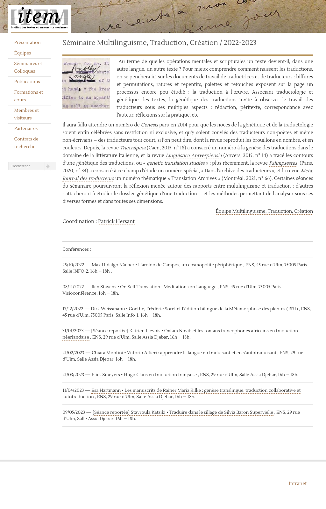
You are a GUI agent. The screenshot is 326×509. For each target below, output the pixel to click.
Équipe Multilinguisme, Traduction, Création (264, 211)
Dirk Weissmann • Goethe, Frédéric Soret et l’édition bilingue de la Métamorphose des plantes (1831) (195, 309)
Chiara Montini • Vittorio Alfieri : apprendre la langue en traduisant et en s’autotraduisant (184, 353)
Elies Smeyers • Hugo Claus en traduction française (145, 375)
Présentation (27, 43)
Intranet (298, 484)
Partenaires (26, 129)
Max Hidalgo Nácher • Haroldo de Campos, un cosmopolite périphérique (167, 265)
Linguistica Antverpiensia (194, 156)
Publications (27, 82)
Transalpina (132, 148)
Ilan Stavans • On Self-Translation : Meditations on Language (155, 287)
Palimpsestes (283, 163)
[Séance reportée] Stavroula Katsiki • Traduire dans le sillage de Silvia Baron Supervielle (183, 412)
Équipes (22, 53)
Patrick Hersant (116, 221)
